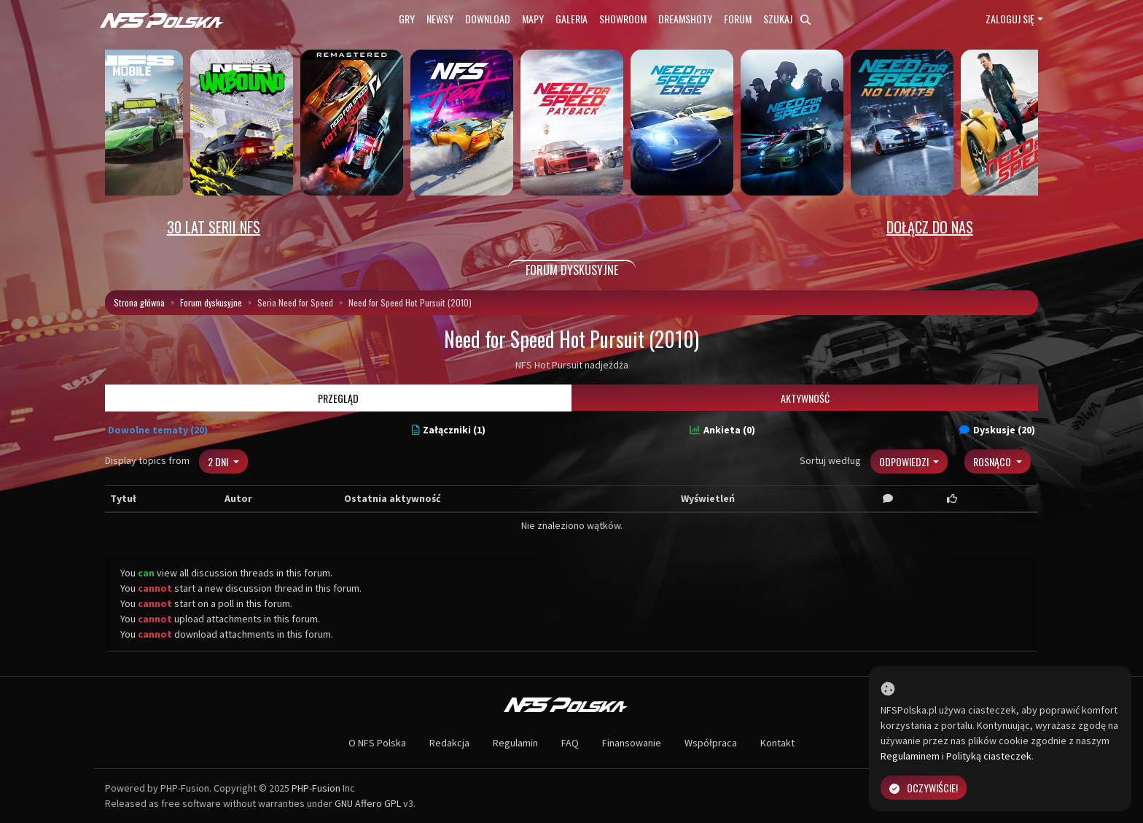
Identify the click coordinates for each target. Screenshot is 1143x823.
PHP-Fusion (316, 788)
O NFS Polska (377, 742)
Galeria (571, 18)
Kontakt (777, 742)
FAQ (570, 742)
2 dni (219, 461)
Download (487, 18)
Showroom (623, 18)
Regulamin (515, 742)
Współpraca (710, 742)
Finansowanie (631, 742)
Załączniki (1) (449, 429)
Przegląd (338, 398)
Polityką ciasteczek (988, 755)
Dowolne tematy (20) (158, 429)
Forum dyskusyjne (211, 302)
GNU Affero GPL (368, 803)
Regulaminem (910, 755)
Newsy (439, 18)
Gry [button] (407, 18)
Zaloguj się (1010, 18)
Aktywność (805, 398)
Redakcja (449, 742)
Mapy (533, 18)
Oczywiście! (923, 787)
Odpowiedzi (905, 461)
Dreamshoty (685, 18)
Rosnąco (993, 461)
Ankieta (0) (722, 429)
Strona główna (139, 302)
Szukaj (787, 18)
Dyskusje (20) (997, 429)
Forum (738, 18)
